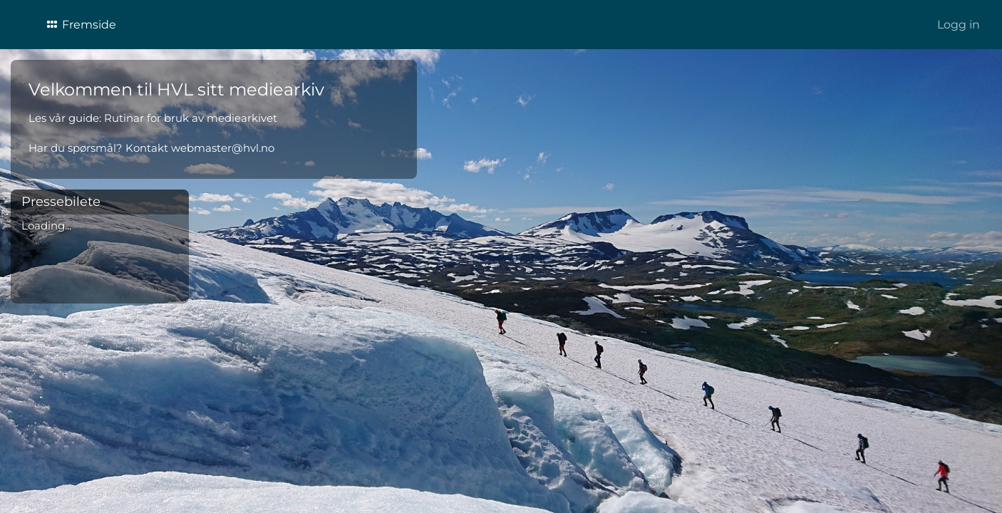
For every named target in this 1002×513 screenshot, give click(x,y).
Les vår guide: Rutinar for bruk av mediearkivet (153, 118)
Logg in (958, 24)
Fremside (80, 24)
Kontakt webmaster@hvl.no (199, 148)
